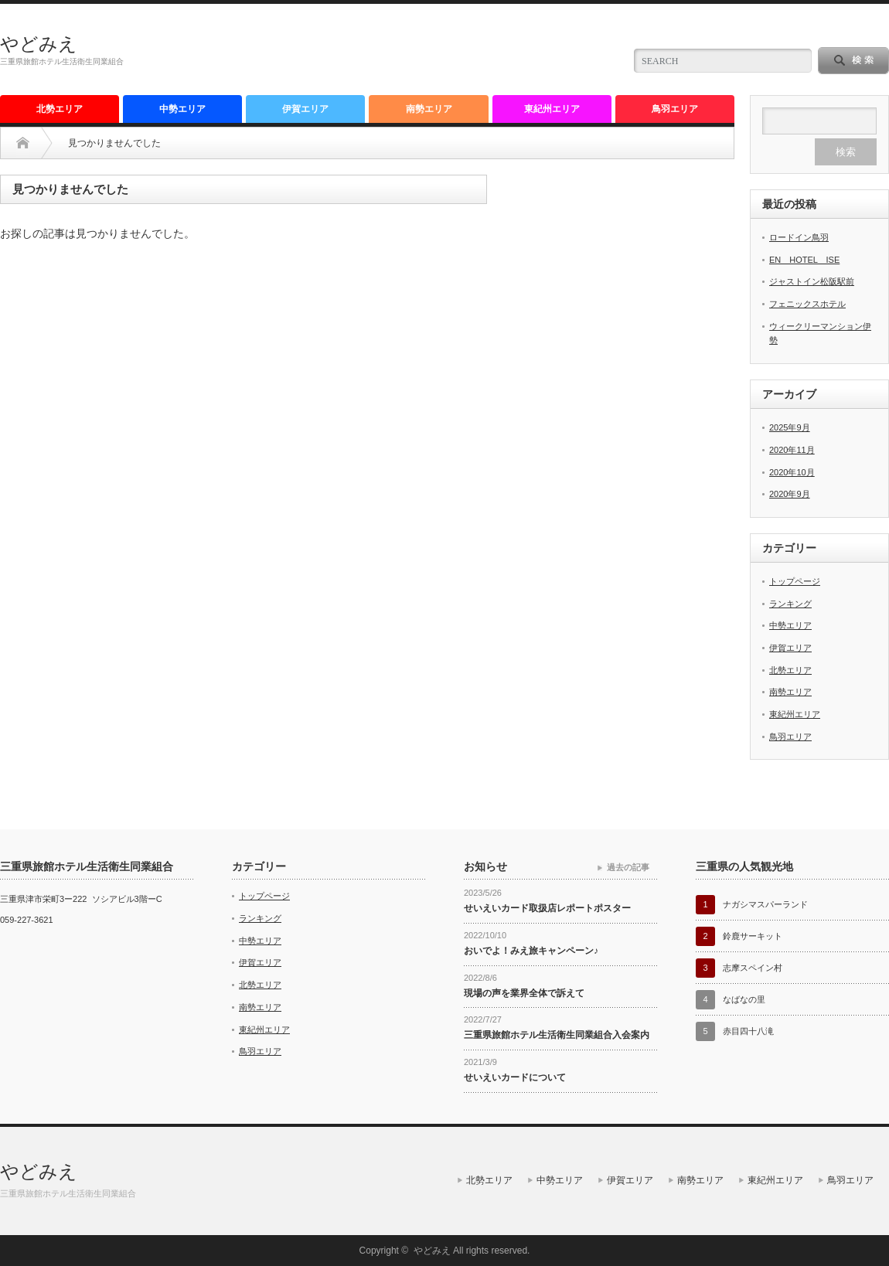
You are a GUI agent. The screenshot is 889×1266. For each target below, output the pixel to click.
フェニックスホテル (807, 303)
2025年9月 (789, 427)
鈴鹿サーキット (752, 936)
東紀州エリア (552, 109)
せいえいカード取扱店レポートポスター (547, 908)
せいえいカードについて (515, 1077)
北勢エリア (59, 109)
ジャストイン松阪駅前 (811, 281)
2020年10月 (792, 472)
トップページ (794, 581)
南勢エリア (429, 109)
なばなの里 (744, 999)
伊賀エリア (305, 109)
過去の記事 (628, 867)
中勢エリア (182, 109)
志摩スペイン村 (752, 967)
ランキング (790, 603)
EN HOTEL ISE (804, 259)
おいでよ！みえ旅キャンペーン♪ (531, 950)
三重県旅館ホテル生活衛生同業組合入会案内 (556, 1034)
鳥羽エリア (675, 109)
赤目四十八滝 (748, 1031)
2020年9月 (789, 494)
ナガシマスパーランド (765, 904)
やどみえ (38, 43)
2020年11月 (792, 449)
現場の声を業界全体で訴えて (524, 993)
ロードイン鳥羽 (799, 237)
